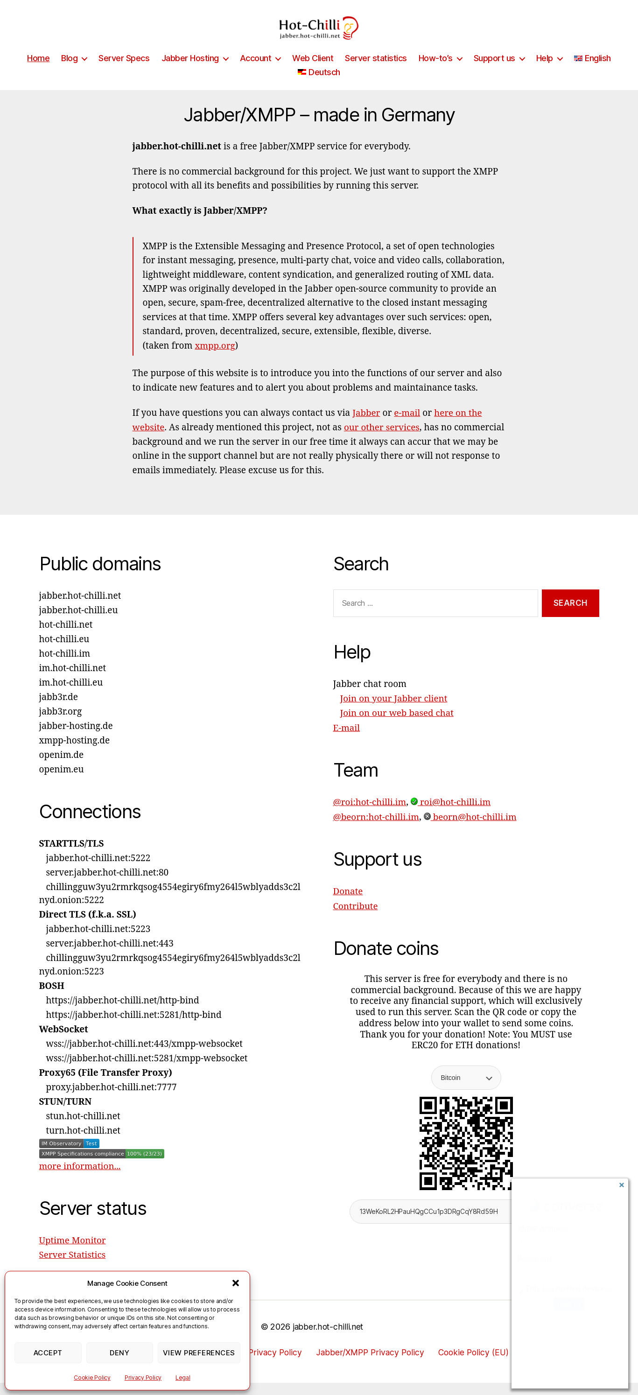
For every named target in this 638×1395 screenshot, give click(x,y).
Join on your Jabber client (394, 711)
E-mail (346, 740)
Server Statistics (72, 1267)
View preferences (199, 1352)
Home (38, 72)
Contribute (356, 917)
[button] (235, 1283)
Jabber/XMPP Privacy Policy (370, 1364)
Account (256, 72)
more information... (80, 1179)
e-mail (407, 426)
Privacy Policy (143, 1377)
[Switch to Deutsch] (319, 86)
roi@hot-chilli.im (452, 814)
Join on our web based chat (397, 726)
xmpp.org (215, 359)
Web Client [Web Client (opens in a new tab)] (312, 72)
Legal (182, 1377)
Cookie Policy (92, 1377)
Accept (48, 1352)
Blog (69, 72)
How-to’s (436, 72)
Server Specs (123, 72)
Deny (119, 1352)
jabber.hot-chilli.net (327, 1339)
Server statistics (376, 72)
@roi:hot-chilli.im (370, 814)
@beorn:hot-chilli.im (377, 828)
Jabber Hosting (190, 72)
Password (534, 1259)
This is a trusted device (565, 1288)
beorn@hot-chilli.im (472, 828)
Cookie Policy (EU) (477, 1364)
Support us (494, 72)
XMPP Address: (544, 1229)
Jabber (366, 426)
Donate (348, 903)
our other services (382, 441)
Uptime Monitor (73, 1253)
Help (544, 72)
